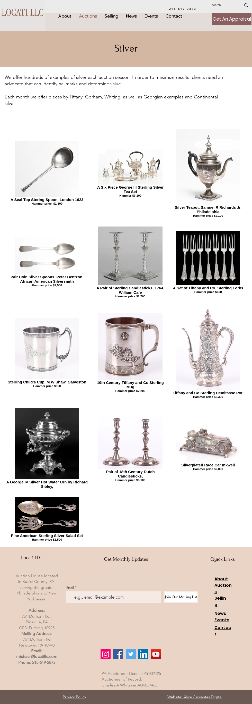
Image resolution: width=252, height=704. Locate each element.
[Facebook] (118, 654)
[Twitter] (131, 654)
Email (70, 587)
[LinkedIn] (143, 654)
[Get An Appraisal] (231, 19)
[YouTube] (156, 654)
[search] (222, 5)
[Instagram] (106, 654)
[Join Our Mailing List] (181, 597)
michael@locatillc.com (36, 656)
